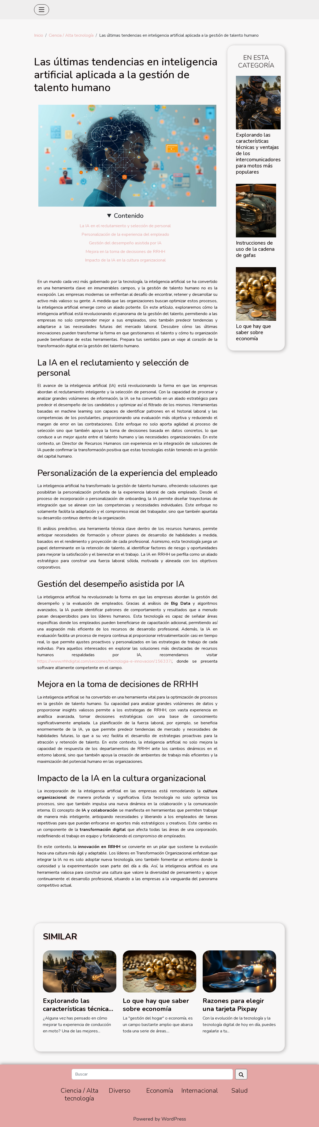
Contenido (128, 215)
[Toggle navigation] (41, 9)
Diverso (119, 1090)
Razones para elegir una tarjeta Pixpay (233, 1005)
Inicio (38, 35)
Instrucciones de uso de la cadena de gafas (255, 249)
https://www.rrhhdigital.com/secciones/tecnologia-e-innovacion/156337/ (104, 661)
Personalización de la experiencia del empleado (125, 234)
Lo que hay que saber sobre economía (253, 332)
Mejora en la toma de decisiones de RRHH (125, 252)
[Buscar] (152, 1074)
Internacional (199, 1090)
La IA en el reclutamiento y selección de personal (125, 226)
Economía (159, 1090)
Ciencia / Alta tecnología (71, 35)
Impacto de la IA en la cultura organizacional (125, 260)
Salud (239, 1090)
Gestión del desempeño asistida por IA (125, 243)
